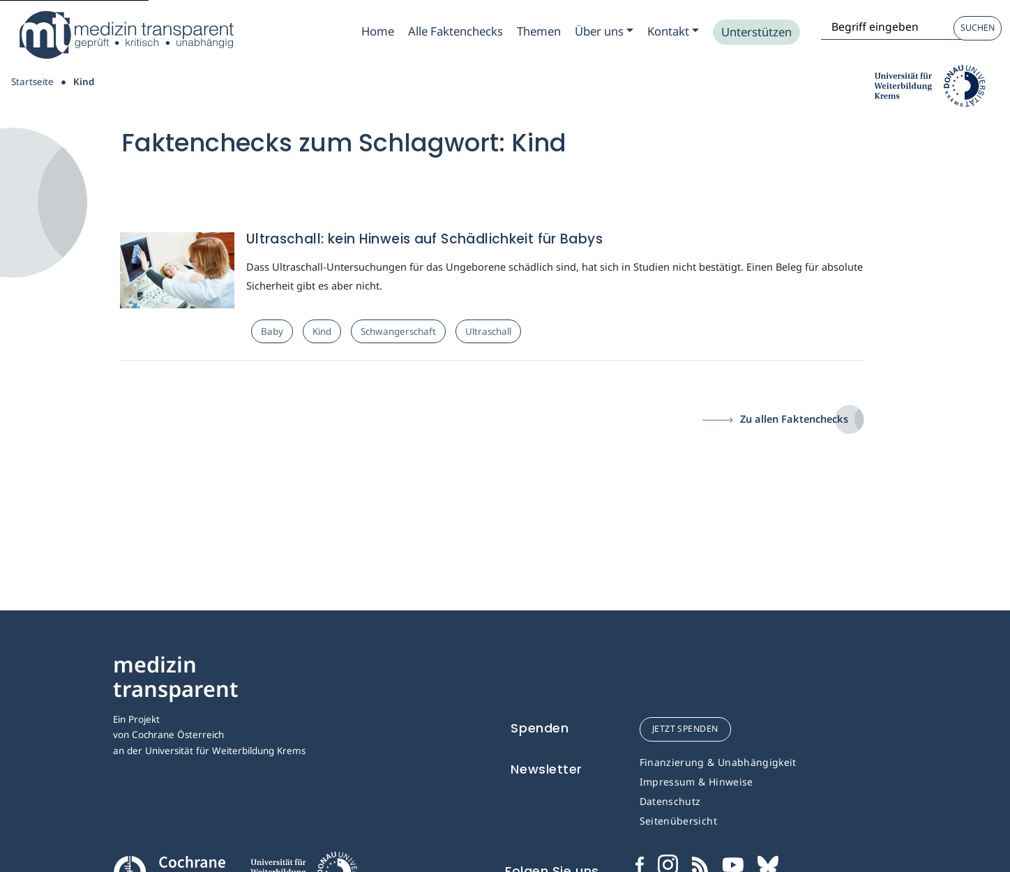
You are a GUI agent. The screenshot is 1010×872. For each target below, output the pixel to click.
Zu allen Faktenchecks (794, 419)
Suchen (977, 27)
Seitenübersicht (678, 820)
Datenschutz (670, 801)
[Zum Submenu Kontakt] (673, 31)
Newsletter (546, 769)
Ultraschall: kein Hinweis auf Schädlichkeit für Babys (424, 239)
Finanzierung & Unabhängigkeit (718, 762)
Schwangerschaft (398, 331)
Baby (272, 331)
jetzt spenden (685, 729)
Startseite (32, 81)
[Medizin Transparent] (125, 34)
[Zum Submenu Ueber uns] (604, 31)
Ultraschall (488, 331)
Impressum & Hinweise (696, 781)
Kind (321, 331)
